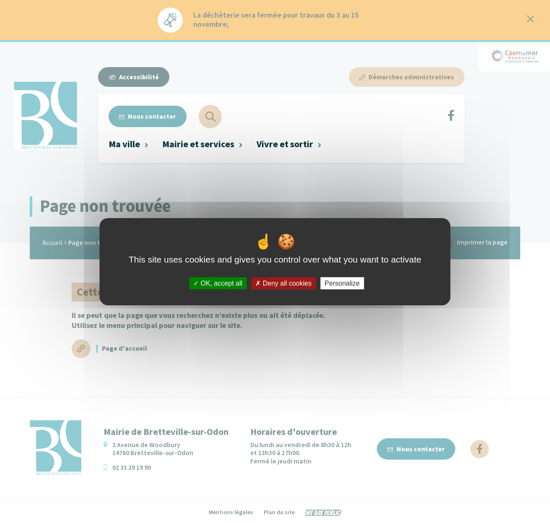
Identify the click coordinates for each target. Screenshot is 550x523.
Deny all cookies (283, 282)
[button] (128, 144)
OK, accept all (217, 282)
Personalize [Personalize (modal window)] (342, 282)
